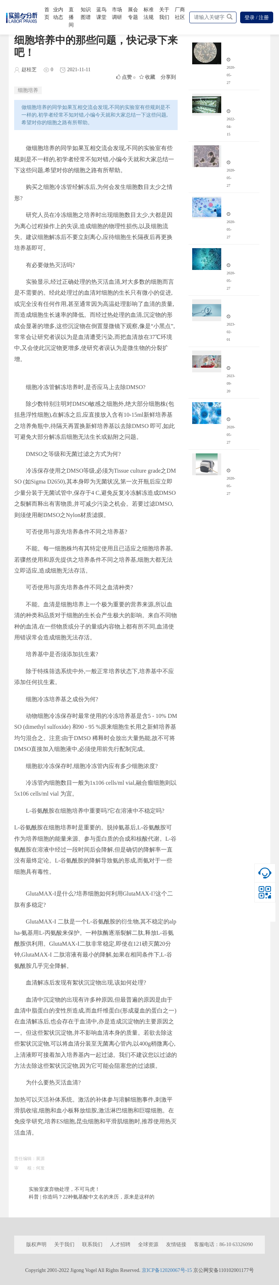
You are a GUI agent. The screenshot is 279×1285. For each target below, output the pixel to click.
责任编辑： (25, 1158)
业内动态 (58, 13)
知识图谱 (86, 13)
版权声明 (36, 1244)
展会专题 (133, 13)
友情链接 (176, 1244)
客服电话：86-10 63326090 (223, 1244)
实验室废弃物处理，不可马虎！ (64, 1189)
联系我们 (92, 1244)
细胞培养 (28, 90)
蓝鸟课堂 (101, 13)
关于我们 (164, 13)
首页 (46, 13)
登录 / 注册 (256, 17)
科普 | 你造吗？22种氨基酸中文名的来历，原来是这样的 (91, 1197)
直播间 (71, 17)
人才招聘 (120, 1244)
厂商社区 (180, 13)
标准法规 (148, 13)
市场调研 (117, 13)
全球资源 (148, 1244)
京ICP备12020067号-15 (167, 1270)
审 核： (25, 1168)
